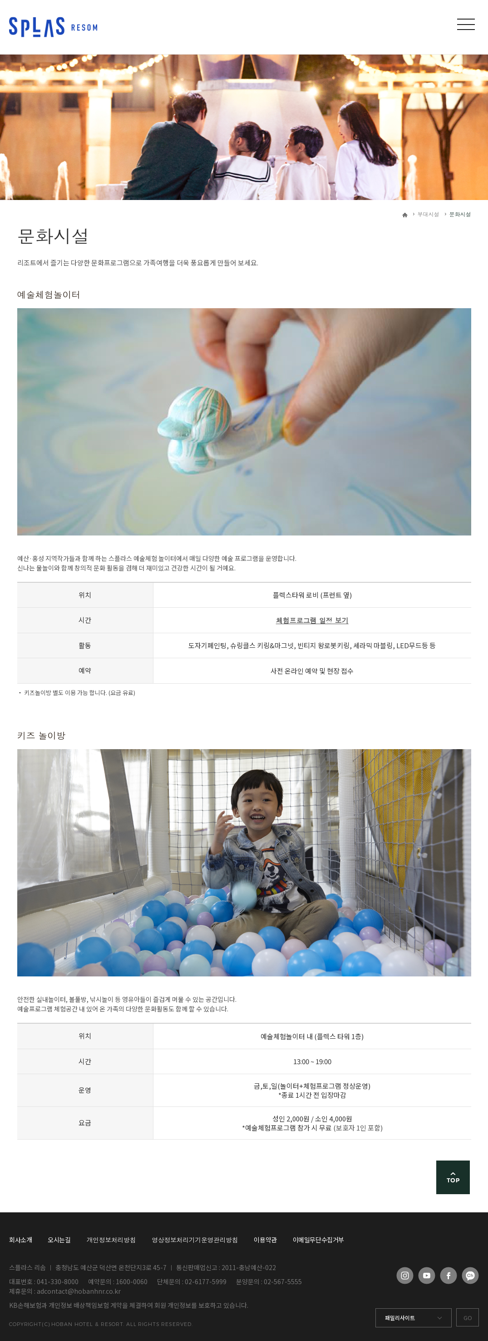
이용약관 (265, 1239)
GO (467, 1317)
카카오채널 (470, 1275)
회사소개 (20, 1239)
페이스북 (448, 1275)
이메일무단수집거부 (318, 1239)
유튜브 (426, 1275)
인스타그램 (405, 1275)
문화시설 (460, 214)
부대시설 (428, 214)
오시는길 (59, 1239)
